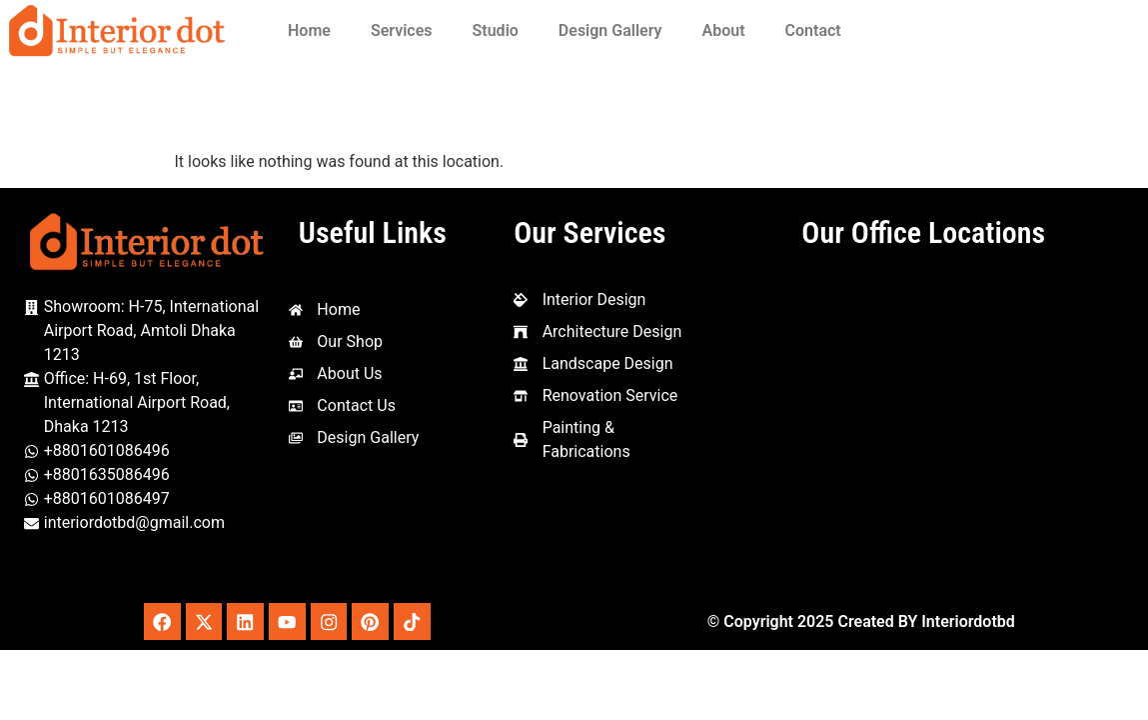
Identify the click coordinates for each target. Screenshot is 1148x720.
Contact (813, 30)
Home (309, 30)
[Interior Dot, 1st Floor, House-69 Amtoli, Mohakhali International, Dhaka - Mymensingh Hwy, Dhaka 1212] (923, 425)
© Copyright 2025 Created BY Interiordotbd (861, 622)
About (723, 30)
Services (402, 30)
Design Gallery (610, 30)
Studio (496, 30)
